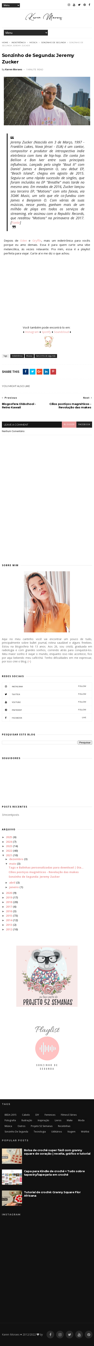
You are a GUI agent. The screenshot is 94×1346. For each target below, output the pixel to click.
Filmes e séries (69, 1114)
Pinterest (44, 710)
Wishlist (85, 1131)
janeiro (14, 887)
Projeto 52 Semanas (41, 1126)
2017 (9, 906)
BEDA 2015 (10, 1114)
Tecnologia (40, 1131)
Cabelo (26, 1114)
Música (33, 42)
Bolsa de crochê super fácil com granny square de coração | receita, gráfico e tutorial (57, 1151)
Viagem (71, 1131)
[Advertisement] (47, 525)
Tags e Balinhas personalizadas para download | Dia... (46, 867)
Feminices (50, 1114)
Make (70, 1120)
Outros (21, 1126)
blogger (69, 424)
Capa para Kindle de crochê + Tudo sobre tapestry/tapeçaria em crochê (54, 1172)
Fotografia (10, 1120)
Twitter (44, 694)
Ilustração (26, 1120)
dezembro (16, 859)
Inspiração (43, 1120)
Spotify (46, 332)
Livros (58, 1120)
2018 (9, 902)
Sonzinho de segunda (53, 42)
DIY (37, 1114)
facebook (84, 424)
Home (5, 42)
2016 (9, 911)
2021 (9, 855)
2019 (9, 897)
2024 (9, 841)
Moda (81, 1120)
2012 (9, 929)
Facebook (44, 717)
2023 (9, 846)
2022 (9, 850)
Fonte (15, 222)
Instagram (32, 332)
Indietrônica (18, 42)
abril (12, 882)
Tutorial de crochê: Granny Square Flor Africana (52, 1193)
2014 (9, 920)
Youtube (44, 702)
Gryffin (36, 240)
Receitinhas (64, 1126)
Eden (23, 240)
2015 (9, 915)
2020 (9, 893)
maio (12, 863)
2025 (9, 837)
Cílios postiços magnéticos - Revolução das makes (44, 872)
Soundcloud (62, 332)
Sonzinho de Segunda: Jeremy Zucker (34, 876)
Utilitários (56, 1131)
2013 (9, 925)
